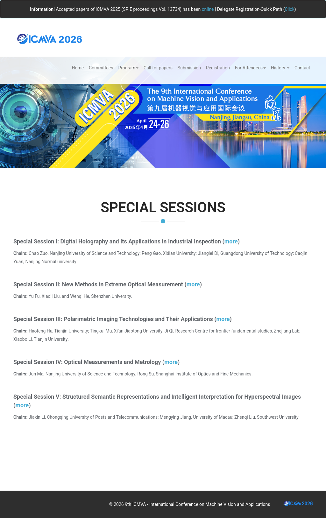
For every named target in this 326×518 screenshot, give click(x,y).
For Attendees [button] (250, 67)
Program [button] (128, 67)
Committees (101, 67)
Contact (302, 67)
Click (289, 9)
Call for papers (158, 67)
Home (78, 67)
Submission (189, 67)
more (231, 241)
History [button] (280, 67)
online (208, 9)
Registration (218, 67)
